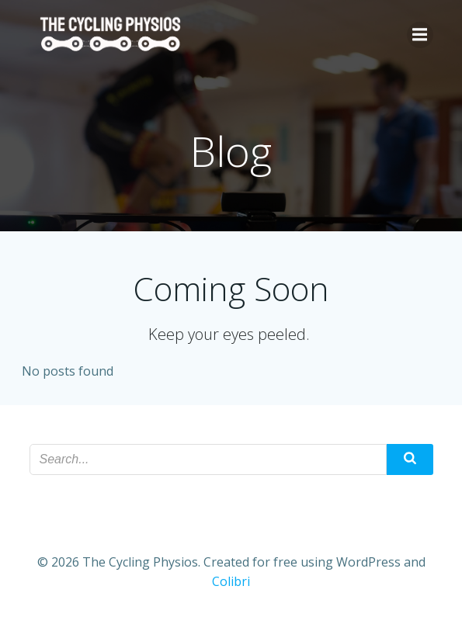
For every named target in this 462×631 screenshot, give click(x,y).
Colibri (231, 581)
